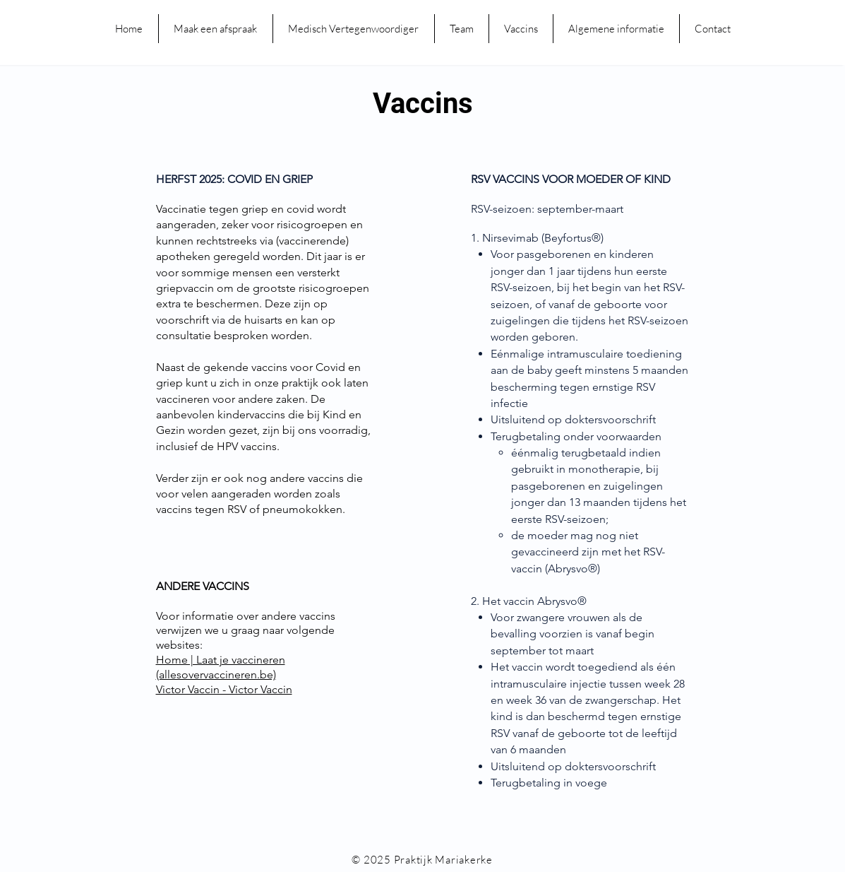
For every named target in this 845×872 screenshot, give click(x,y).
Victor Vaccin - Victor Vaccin (224, 689)
